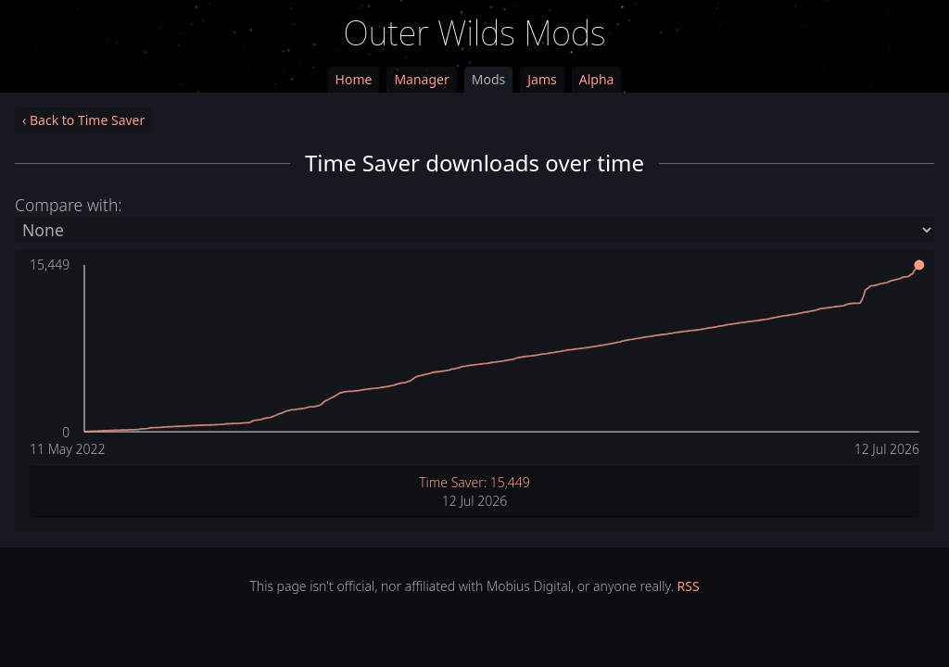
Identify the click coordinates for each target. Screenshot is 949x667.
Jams (541, 79)
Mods (488, 79)
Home (354, 79)
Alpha (596, 79)
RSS (688, 586)
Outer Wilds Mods (475, 33)
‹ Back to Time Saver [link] (83, 120)
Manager (421, 79)
